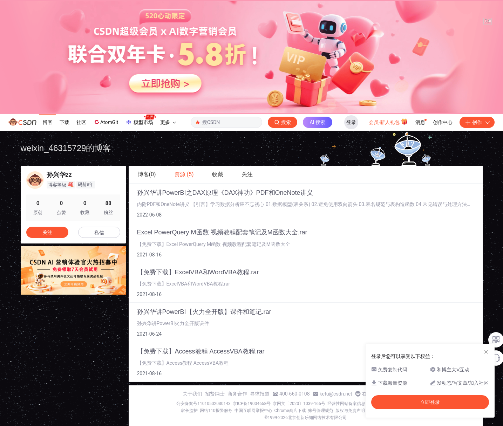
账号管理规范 (320, 410)
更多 (168, 122)
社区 (81, 122)
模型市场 (140, 120)
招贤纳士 (215, 394)
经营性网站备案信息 (346, 403)
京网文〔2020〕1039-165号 (299, 403)
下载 (64, 122)
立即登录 (430, 402)
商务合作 (237, 394)
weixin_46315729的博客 (66, 148)
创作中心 (443, 122)
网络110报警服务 (216, 410)
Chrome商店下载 (290, 410)
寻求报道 (260, 394)
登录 (351, 122)
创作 (477, 122)
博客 (48, 122)
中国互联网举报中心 (253, 410)
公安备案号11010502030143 (203, 403)
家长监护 (189, 410)
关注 (47, 232)
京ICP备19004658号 (252, 403)
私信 (99, 232)
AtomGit (105, 122)
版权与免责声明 (350, 410)
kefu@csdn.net (336, 394)
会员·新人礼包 (388, 121)
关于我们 (192, 394)
